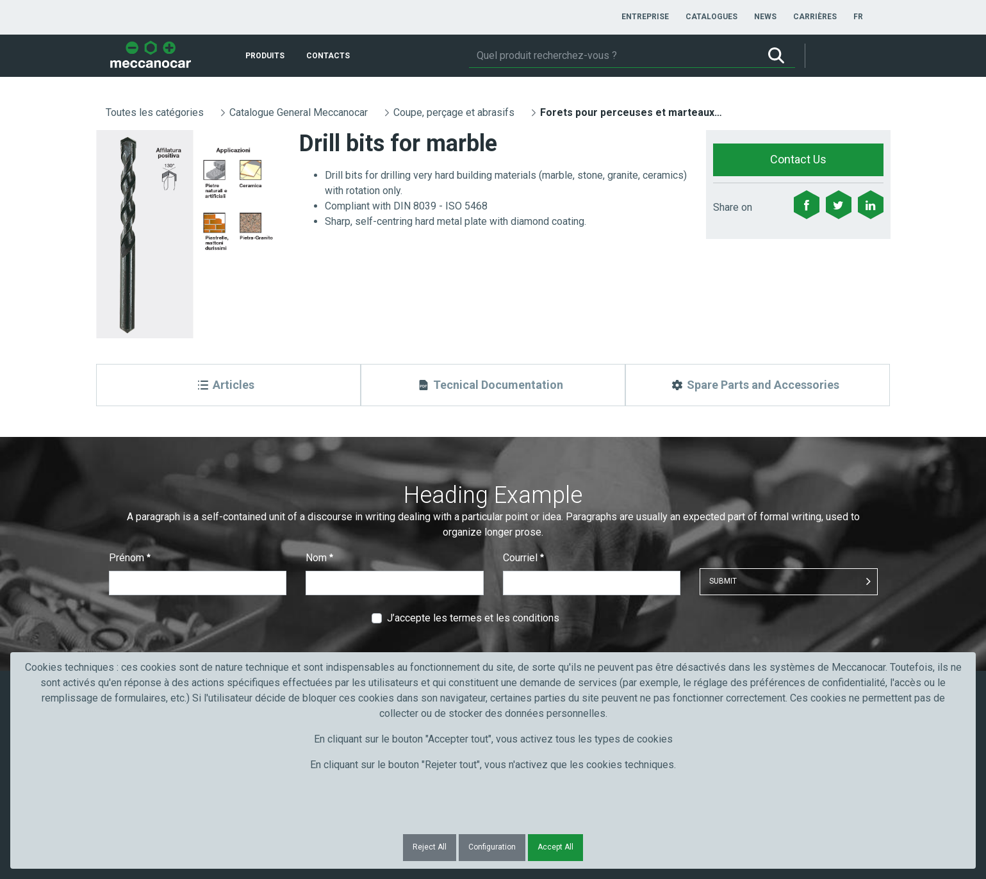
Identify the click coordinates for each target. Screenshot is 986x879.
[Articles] (228, 385)
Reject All (430, 846)
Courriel (523, 558)
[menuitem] (645, 16)
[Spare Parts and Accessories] (757, 385)
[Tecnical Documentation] (493, 385)
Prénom (130, 558)
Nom (319, 558)
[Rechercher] (613, 56)
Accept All (555, 846)
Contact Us (798, 159)
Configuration (492, 846)
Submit (723, 581)
